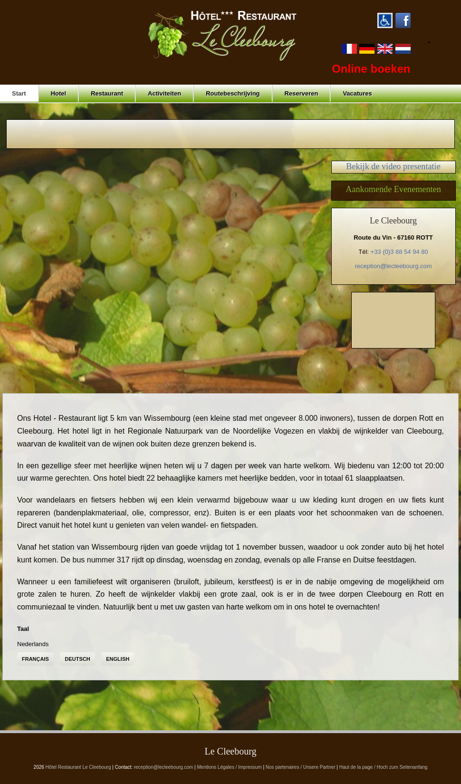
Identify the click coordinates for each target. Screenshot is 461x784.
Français (35, 659)
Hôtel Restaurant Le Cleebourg (78, 767)
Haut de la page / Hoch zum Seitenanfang (383, 767)
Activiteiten (164, 93)
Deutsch (77, 659)
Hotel (59, 93)
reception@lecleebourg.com (393, 266)
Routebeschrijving (232, 93)
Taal (23, 628)
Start (19, 93)
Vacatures (357, 93)
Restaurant (107, 93)
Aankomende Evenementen (393, 189)
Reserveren (301, 93)
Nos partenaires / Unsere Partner (301, 767)
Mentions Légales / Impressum (229, 767)
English (117, 659)
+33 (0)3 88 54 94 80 (399, 251)
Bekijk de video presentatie (393, 166)
